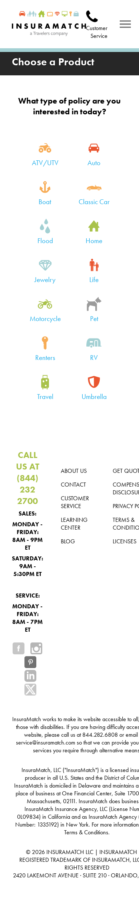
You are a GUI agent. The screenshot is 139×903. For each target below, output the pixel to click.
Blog (68, 541)
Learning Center (74, 523)
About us (74, 471)
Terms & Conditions (86, 832)
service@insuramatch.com (45, 742)
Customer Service (96, 32)
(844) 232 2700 (27, 489)
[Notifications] (125, 24)
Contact (73, 484)
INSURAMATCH (65, 852)
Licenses (124, 541)
